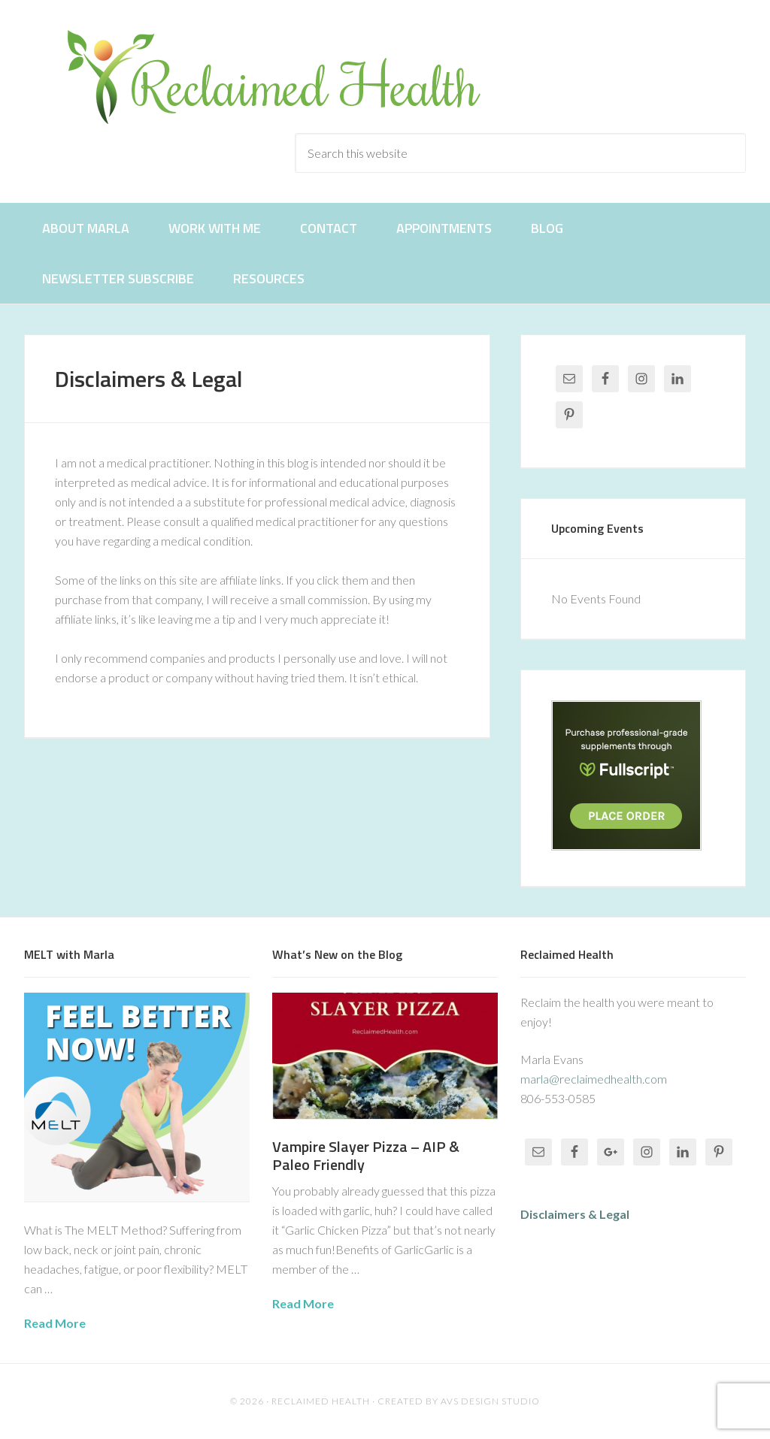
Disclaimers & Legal (574, 1214)
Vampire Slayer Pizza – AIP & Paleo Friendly (365, 1155)
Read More (55, 1323)
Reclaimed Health (287, 77)
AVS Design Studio (490, 1401)
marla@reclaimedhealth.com (593, 1079)
